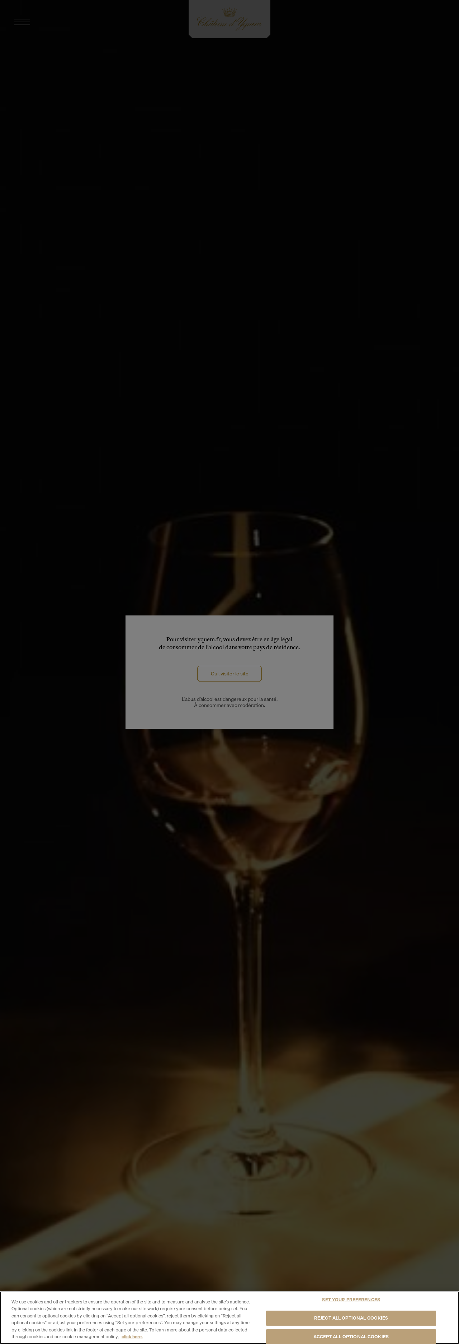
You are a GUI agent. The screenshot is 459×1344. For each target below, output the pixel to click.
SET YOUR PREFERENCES (351, 1299)
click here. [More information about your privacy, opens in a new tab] (132, 1336)
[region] (229, 1317)
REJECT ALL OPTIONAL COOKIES (351, 1317)
